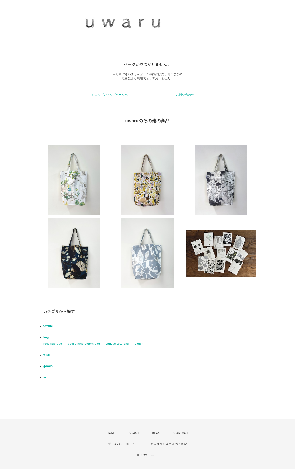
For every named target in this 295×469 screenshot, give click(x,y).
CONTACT (180, 432)
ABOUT (134, 432)
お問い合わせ (185, 94)
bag (46, 337)
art (45, 377)
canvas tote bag (117, 343)
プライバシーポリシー (123, 444)
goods (48, 366)
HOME (111, 432)
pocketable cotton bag (84, 343)
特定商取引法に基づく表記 (169, 444)
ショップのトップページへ (110, 94)
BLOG (156, 432)
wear (46, 355)
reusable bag (52, 343)
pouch (139, 343)
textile (48, 326)
